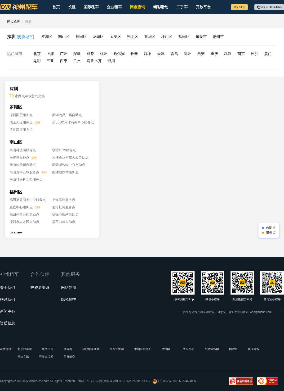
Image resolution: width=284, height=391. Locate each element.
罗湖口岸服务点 (21, 130)
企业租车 (114, 7)
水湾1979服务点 (64, 150)
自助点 (271, 228)
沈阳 (147, 54)
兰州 (77, 61)
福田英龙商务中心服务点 (27, 200)
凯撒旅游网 (212, 349)
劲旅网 (165, 349)
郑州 (187, 54)
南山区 (64, 37)
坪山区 (167, 37)
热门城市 (14, 54)
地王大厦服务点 (21, 122)
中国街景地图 (142, 349)
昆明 (37, 61)
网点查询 (137, 7)
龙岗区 (98, 37)
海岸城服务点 (19, 157)
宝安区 (115, 37)
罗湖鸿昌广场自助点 (67, 115)
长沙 (254, 54)
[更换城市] (25, 37)
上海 (50, 54)
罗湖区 (47, 37)
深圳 (20, 37)
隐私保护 (68, 299)
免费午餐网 (117, 349)
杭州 (103, 54)
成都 (90, 54)
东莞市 (201, 37)
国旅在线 (23, 356)
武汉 (227, 54)
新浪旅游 (253, 349)
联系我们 (7, 299)
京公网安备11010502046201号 (174, 381)
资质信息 (7, 323)
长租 (71, 7)
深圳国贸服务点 (21, 115)
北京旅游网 (25, 349)
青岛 (174, 54)
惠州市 (218, 37)
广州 (63, 54)
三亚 (50, 61)
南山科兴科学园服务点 (26, 179)
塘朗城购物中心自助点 (68, 165)
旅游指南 (47, 349)
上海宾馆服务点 (63, 200)
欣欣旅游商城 (90, 349)
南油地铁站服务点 (65, 172)
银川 (111, 61)
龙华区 (149, 37)
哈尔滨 (119, 54)
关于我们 (7, 288)
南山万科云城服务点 (24, 172)
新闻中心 (7, 311)
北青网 (68, 349)
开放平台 (203, 7)
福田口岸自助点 (63, 222)
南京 (241, 54)
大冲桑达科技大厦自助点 (70, 157)
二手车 (182, 7)
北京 (37, 54)
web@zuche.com (260, 312)
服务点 (271, 232)
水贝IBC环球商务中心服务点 (73, 122)
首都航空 (69, 356)
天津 (161, 54)
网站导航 (68, 288)
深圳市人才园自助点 (24, 222)
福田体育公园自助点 (24, 214)
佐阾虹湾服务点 (63, 207)
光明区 (132, 37)
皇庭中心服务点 (21, 207)
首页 (56, 7)
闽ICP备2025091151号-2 (134, 381)
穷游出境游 (46, 356)
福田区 (81, 37)
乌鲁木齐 (94, 61)
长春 (134, 54)
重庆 (214, 54)
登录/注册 (239, 7)
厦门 (268, 54)
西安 (201, 54)
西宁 (63, 61)
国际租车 (91, 7)
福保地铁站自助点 (65, 214)
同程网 (233, 349)
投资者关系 (40, 288)
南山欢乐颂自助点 (22, 165)
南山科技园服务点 (22, 150)
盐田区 (184, 37)
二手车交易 (187, 349)
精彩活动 (160, 7)
